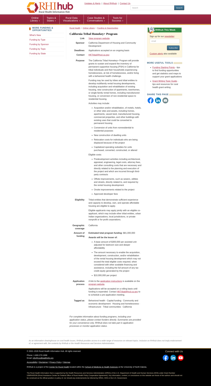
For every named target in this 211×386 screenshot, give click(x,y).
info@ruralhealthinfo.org (43, 358)
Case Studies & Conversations (96, 19)
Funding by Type (37, 40)
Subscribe (173, 48)
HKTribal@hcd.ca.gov (99, 55)
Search (179, 8)
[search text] (152, 7)
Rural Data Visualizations (71, 19)
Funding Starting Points (163, 67)
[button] (150, 100)
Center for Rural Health (59, 367)
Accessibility (32, 362)
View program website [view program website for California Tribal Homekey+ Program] (99, 38)
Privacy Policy (56, 362)
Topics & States (51, 19)
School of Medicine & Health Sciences (101, 367)
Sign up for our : (162, 36)
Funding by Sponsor (39, 44)
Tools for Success (117, 19)
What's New (35, 35)
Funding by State (37, 53)
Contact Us (125, 3)
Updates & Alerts (92, 3)
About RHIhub (110, 3)
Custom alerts (156, 54)
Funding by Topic (37, 49)
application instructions (111, 281)
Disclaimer (43, 362)
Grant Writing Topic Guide (164, 81)
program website (96, 284)
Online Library (35, 19)
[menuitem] (35, 19)
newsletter (169, 36)
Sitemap (66, 362)
